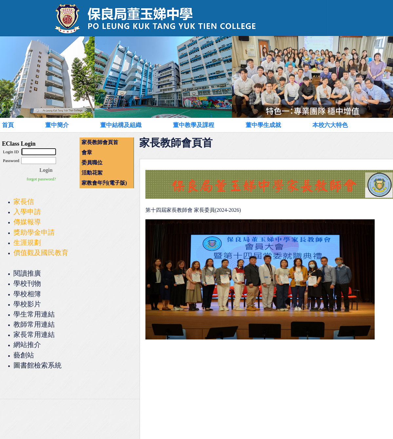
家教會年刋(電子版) (104, 183)
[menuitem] (15, 125)
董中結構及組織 (120, 125)
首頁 (8, 125)
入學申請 (27, 211)
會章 (87, 152)
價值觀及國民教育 (40, 252)
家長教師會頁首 (100, 142)
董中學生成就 (263, 125)
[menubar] (188, 125)
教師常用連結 (34, 324)
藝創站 (23, 355)
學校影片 (27, 304)
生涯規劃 (27, 242)
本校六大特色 (330, 125)
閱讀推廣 (27, 273)
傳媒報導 (27, 222)
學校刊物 (27, 283)
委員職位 (92, 162)
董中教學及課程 (193, 125)
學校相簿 (27, 294)
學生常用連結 (34, 314)
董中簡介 (57, 125)
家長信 (23, 201)
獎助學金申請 (34, 232)
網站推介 (27, 344)
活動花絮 (92, 172)
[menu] (107, 162)
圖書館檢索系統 (37, 365)
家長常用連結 (34, 334)
